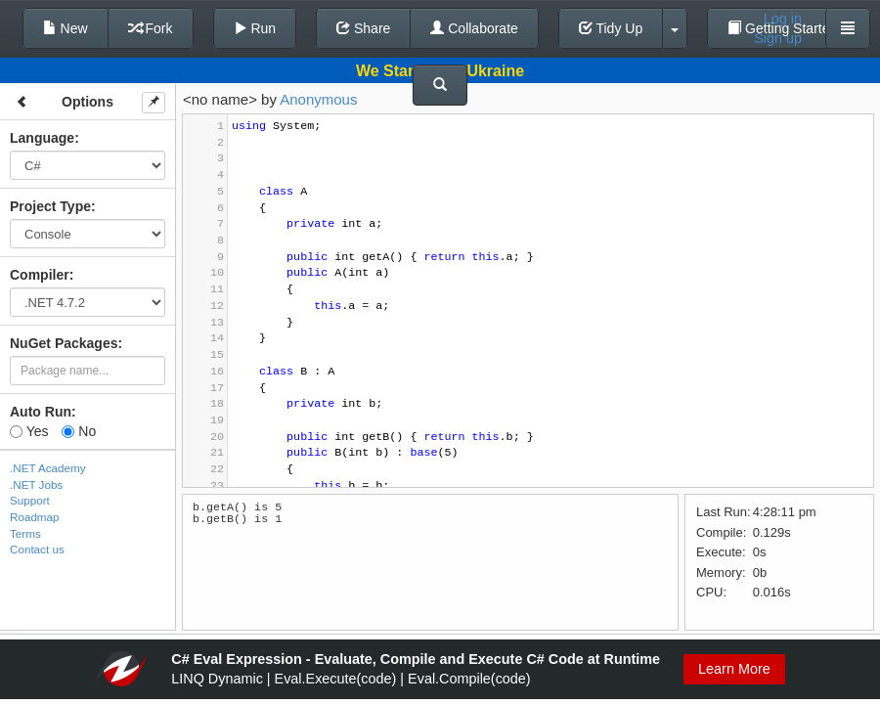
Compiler (39, 275)
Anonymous (318, 99)
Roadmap (35, 516)
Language (42, 138)
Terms (25, 533)
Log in (783, 18)
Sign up (778, 38)
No (79, 431)
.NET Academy (48, 468)
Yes (29, 431)
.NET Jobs (36, 484)
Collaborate (474, 28)
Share (363, 28)
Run (255, 28)
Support (30, 500)
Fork (150, 28)
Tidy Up (610, 28)
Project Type (50, 206)
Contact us (37, 549)
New (65, 28)
